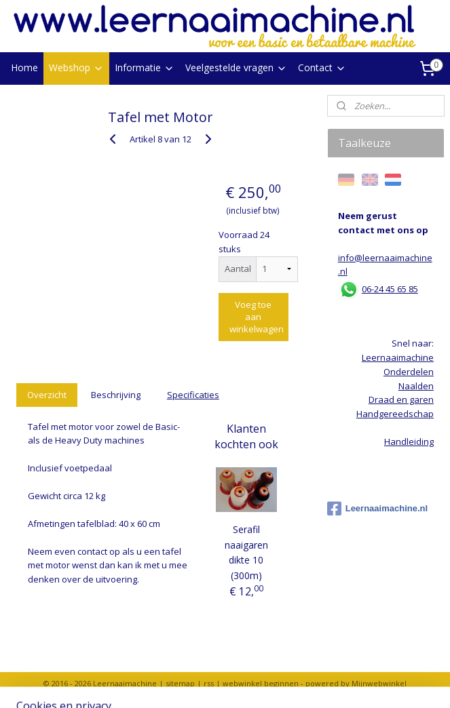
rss (209, 683)
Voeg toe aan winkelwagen (256, 316)
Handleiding (409, 441)
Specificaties (193, 395)
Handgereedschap (395, 414)
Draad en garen (401, 399)
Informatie (144, 67)
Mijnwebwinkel (379, 683)
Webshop (76, 67)
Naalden (416, 386)
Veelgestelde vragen (236, 67)
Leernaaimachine (398, 357)
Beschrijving (115, 395)
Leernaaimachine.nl (377, 508)
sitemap (180, 683)
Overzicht (47, 395)
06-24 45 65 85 (390, 289)
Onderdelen (408, 372)
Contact (322, 67)
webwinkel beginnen (261, 683)
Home (24, 67)
